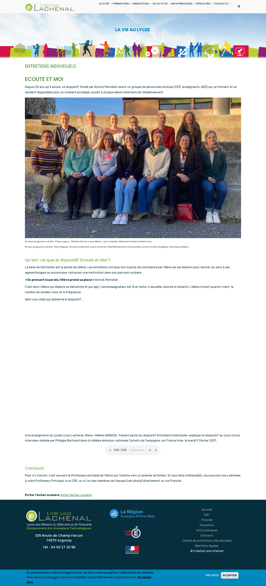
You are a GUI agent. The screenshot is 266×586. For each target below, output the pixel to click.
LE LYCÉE (88, 7)
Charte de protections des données (206, 555)
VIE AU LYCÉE (152, 7)
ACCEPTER (230, 575)
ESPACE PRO (200, 7)
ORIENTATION (130, 7)
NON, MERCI (212, 575)
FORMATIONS (107, 7)
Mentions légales (207, 560)
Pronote (206, 534)
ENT (207, 529)
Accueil (207, 524)
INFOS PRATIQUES (177, 7)
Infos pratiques (206, 545)
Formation (207, 540)
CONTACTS (90, 21)
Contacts (206, 550)
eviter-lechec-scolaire (76, 510)
